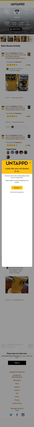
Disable (17, 188)
